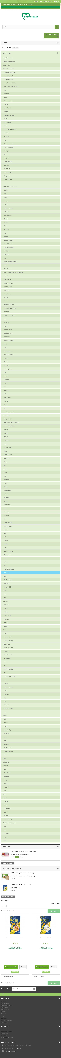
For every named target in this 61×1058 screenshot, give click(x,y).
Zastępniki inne (8, 179)
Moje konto (5, 1026)
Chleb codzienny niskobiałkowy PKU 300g (22, 873)
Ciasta (5, 204)
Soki (5, 394)
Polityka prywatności (6, 1020)
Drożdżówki (7, 497)
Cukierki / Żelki (8, 286)
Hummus (6, 776)
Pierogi (6, 361)
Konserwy (6, 133)
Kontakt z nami (38, 1)
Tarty (5, 386)
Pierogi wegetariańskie (10, 83)
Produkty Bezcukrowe (9, 426)
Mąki (5, 140)
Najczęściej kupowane (12, 868)
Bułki (5, 90)
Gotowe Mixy (7, 730)
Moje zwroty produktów (7, 1031)
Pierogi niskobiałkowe (9, 76)
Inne (5, 183)
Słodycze (6, 158)
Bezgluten (5, 529)
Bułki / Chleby (7, 279)
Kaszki (5, 812)
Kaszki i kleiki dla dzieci (10, 129)
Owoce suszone (8, 351)
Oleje (5, 344)
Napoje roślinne (8, 329)
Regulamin (4, 1013)
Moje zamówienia (5, 1029)
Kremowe (6, 379)
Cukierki (6, 436)
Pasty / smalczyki (8, 354)
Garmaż (6, 118)
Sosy (5, 258)
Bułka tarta (7, 93)
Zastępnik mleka (8, 640)
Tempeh (6, 404)
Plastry (6, 383)
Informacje (4, 1018)
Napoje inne (7, 336)
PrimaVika (5, 765)
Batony (6, 190)
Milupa (4, 758)
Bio (5, 769)
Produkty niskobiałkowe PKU (10, 86)
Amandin (5, 469)
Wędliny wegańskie (9, 411)
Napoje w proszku (8, 143)
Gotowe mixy (7, 122)
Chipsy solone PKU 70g (45, 937)
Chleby (6, 97)
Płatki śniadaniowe (9, 147)
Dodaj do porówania (8, 976)
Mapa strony (4, 1022)
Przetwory (6, 787)
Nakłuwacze (6, 762)
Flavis (4, 597)
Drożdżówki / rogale (9, 115)
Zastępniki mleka (8, 176)
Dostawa (3, 1011)
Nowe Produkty (7, 65)
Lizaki (5, 451)
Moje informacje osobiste (7, 1037)
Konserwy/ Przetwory (9, 315)
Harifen (5, 630)
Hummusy (6, 311)
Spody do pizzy (8, 161)
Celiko (4, 594)
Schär (4, 794)
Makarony (6, 136)
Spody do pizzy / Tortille (10, 261)
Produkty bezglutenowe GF (10, 186)
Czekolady (6, 211)
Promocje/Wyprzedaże (9, 61)
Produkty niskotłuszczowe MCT (11, 422)
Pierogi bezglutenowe (9, 72)
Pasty (5, 780)
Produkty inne (6, 458)
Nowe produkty (5, 1003)
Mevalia (5, 715)
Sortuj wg (3, 906)
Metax (4, 680)
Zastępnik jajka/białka (9, 676)
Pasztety (6, 358)
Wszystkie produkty (8, 58)
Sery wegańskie (8, 369)
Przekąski (6, 151)
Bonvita (5, 590)
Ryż (5, 154)
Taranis (5, 798)
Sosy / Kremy (7, 397)
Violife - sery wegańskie (9, 822)
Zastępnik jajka (8, 526)
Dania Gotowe (8, 215)
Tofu (5, 408)
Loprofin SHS (6, 644)
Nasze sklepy (4, 1007)
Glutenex (5, 601)
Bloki (5, 372)
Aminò (4, 465)
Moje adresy (4, 1035)
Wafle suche (7, 168)
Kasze (5, 125)
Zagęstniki (6, 415)
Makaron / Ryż (8, 637)
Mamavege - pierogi (8, 68)
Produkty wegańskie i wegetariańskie (13, 272)
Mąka (5, 737)
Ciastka (6, 104)
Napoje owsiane (8, 333)
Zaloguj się (56, 1)
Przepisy (3, 1016)
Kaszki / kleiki (7, 615)
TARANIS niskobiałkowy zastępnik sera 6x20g (23, 851)
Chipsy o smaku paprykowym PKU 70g (15, 937)
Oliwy (5, 347)
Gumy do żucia (8, 447)
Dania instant (7, 108)
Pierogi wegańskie (9, 79)
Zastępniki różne (8, 708)
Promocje (7, 847)
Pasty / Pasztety (8, 243)
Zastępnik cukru (8, 454)
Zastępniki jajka (8, 172)
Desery (6, 111)
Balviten (5, 472)
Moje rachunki (4, 1033)
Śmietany (6, 165)
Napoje (6, 236)
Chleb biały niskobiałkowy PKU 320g (21, 884)
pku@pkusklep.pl (12, 1051)
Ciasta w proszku (8, 100)
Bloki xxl (6, 376)
